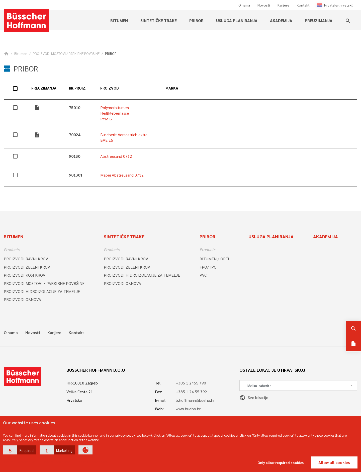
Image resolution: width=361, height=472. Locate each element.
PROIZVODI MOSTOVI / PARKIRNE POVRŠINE (66, 53)
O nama (244, 5)
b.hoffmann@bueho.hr (195, 400)
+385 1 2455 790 (191, 382)
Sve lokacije (253, 397)
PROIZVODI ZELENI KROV (27, 267)
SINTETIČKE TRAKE (158, 20)
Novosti (263, 5)
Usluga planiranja (236, 20)
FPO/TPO (208, 267)
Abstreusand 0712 (116, 156)
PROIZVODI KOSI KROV (24, 275)
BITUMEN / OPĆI (214, 258)
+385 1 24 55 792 (191, 391)
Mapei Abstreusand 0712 (122, 175)
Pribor (196, 20)
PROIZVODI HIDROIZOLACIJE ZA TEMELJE (42, 291)
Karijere (283, 5)
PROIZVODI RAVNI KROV (26, 258)
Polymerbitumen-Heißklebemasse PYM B (115, 113)
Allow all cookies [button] (334, 462)
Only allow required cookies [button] (280, 462)
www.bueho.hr (188, 408)
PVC (203, 275)
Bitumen (119, 20)
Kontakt (303, 5)
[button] (19, 449)
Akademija (281, 20)
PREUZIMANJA (318, 20)
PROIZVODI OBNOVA (22, 299)
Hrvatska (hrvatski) (335, 5)
